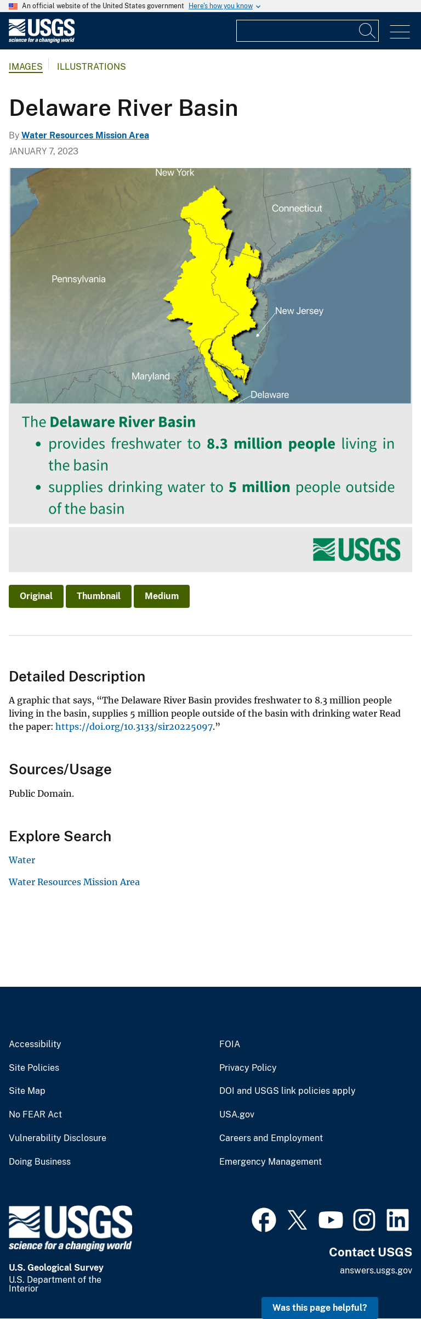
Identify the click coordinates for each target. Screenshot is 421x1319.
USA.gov (236, 1115)
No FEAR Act (35, 1115)
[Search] (368, 31)
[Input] (307, 31)
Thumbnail (99, 596)
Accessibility (35, 1044)
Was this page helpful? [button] (319, 1308)
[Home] (42, 40)
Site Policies (34, 1068)
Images (26, 67)
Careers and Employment (271, 1138)
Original (36, 596)
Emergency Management (270, 1162)
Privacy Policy (248, 1068)
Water (22, 859)
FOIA (229, 1044)
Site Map (27, 1091)
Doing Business (40, 1162)
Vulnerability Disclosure (57, 1138)
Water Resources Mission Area (85, 135)
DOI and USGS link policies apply (287, 1091)
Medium (162, 596)
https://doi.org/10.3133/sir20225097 (134, 726)
